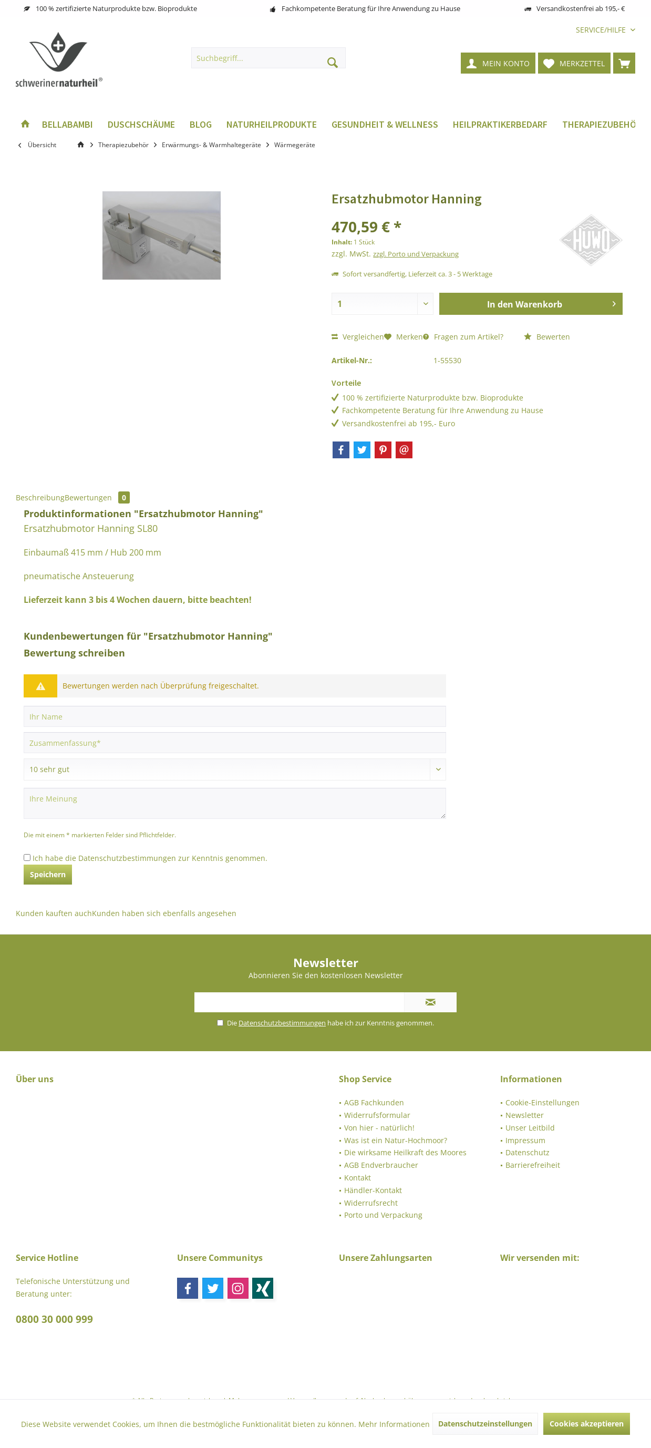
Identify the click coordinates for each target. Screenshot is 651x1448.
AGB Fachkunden (374, 1102)
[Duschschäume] (141, 125)
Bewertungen (97, 497)
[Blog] (200, 125)
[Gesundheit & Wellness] (385, 125)
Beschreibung (40, 497)
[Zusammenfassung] (235, 742)
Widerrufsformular (377, 1115)
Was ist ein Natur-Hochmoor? (395, 1140)
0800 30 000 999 (54, 1319)
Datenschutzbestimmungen (127, 858)
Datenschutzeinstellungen (485, 1424)
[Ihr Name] (235, 716)
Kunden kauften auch (54, 913)
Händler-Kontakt (373, 1190)
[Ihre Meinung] (235, 803)
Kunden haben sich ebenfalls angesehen (164, 913)
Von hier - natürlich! (379, 1128)
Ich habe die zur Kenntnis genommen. (150, 858)
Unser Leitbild (530, 1128)
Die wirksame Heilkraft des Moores (405, 1152)
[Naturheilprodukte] (271, 125)
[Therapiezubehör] (602, 125)
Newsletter (524, 1115)
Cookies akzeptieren (587, 1424)
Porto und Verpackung (383, 1215)
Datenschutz (527, 1152)
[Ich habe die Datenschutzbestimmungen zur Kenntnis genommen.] (27, 857)
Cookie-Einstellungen (542, 1102)
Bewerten (547, 337)
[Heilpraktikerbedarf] (500, 125)
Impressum (525, 1140)
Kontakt (357, 1178)
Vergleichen (358, 337)
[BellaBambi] (67, 125)
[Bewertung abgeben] (235, 769)
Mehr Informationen (394, 1424)
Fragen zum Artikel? (463, 337)
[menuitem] (601, 29)
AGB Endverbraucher (381, 1165)
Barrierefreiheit (532, 1165)
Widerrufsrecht (371, 1203)
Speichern (48, 874)
